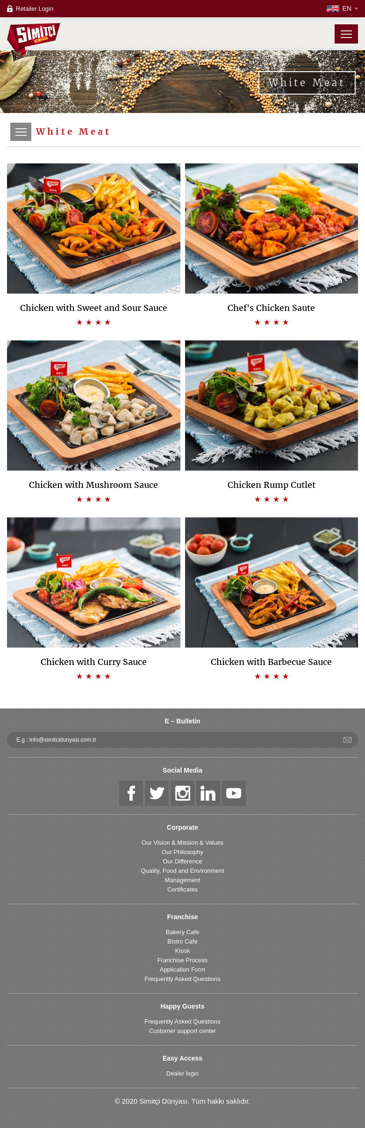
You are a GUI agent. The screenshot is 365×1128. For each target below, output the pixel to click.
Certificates (182, 889)
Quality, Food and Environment (182, 870)
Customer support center (182, 1030)
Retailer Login (34, 8)
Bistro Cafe (182, 941)
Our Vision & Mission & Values (182, 842)
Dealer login (182, 1073)
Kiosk (182, 950)
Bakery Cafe (183, 932)
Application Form (183, 969)
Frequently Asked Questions (182, 978)
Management (182, 880)
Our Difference (182, 861)
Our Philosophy (182, 851)
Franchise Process (182, 960)
